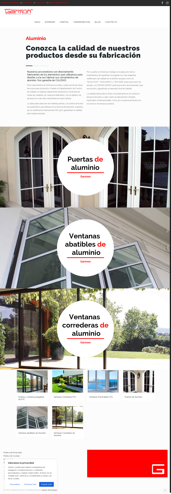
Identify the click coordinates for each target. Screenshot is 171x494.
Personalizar (15, 484)
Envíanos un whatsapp (10, 3)
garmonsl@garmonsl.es (58, 3)
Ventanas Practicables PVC (101, 397)
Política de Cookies (11, 456)
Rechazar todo (30, 484)
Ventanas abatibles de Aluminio (32, 433)
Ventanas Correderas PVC (65, 397)
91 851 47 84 (27, 3)
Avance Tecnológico (49, 490)
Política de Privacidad (12, 453)
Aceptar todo (46, 484)
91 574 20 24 (40, 3)
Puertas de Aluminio (133, 397)
